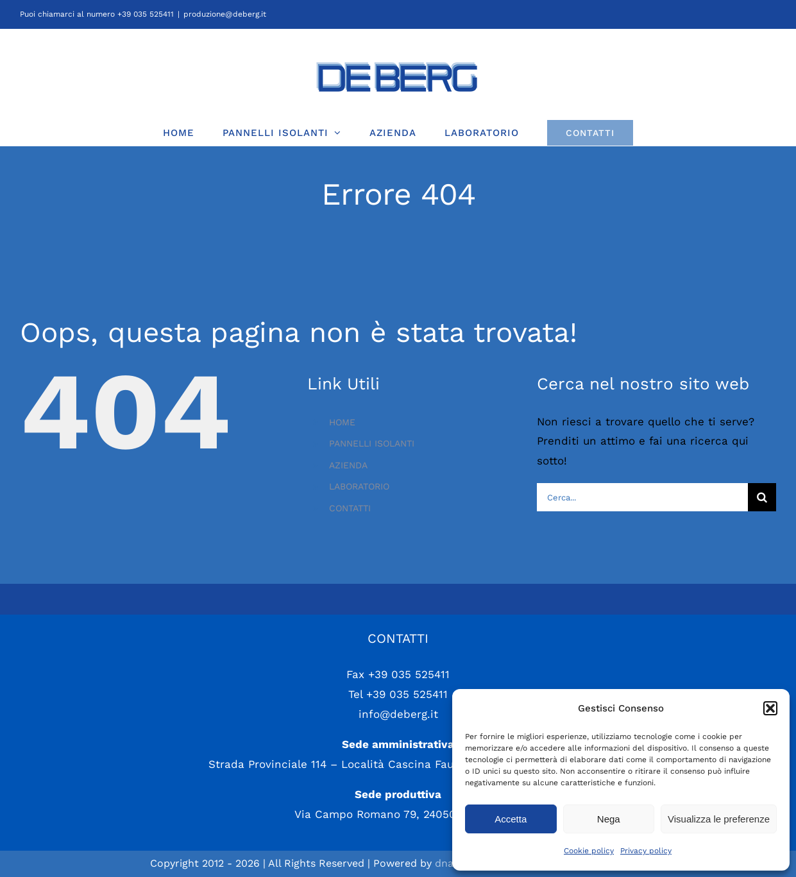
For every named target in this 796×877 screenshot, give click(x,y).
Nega (608, 818)
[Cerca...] (642, 497)
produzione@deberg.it (224, 14)
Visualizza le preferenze (719, 818)
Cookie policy (589, 850)
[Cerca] (762, 497)
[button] (770, 708)
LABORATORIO (359, 486)
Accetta (511, 818)
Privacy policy (646, 850)
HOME (342, 422)
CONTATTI (350, 508)
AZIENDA (348, 465)
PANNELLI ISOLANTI (371, 443)
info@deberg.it (398, 714)
